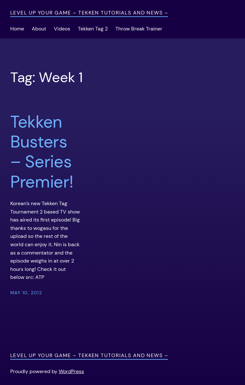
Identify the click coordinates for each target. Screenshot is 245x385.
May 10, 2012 (26, 293)
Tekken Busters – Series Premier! (41, 152)
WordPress (71, 371)
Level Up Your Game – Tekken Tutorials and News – (89, 12)
